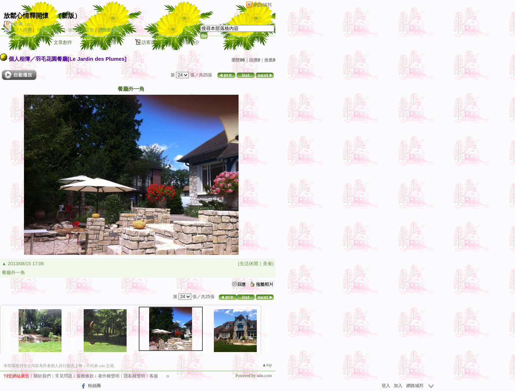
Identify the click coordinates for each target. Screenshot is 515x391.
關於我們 (42, 375)
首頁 (23, 42)
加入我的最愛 (81, 30)
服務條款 (85, 375)
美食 (267, 263)
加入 (398, 385)
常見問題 (63, 375)
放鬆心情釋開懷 (26, 15)
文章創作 (63, 42)
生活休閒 (249, 263)
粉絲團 (94, 385)
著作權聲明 (108, 375)
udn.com (264, 375)
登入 (386, 385)
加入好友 (22, 30)
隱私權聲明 (134, 375)
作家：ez (22, 23)
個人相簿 (107, 42)
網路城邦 (262, 5)
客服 (153, 375)
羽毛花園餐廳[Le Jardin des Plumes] (80, 59)
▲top (267, 364)
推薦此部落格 (50, 30)
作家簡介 (190, 42)
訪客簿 (149, 42)
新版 (68, 15)
